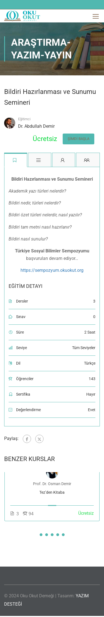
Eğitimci (24, 119)
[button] (41, 535)
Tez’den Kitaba (52, 493)
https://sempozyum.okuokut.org (52, 271)
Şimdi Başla (76, 139)
